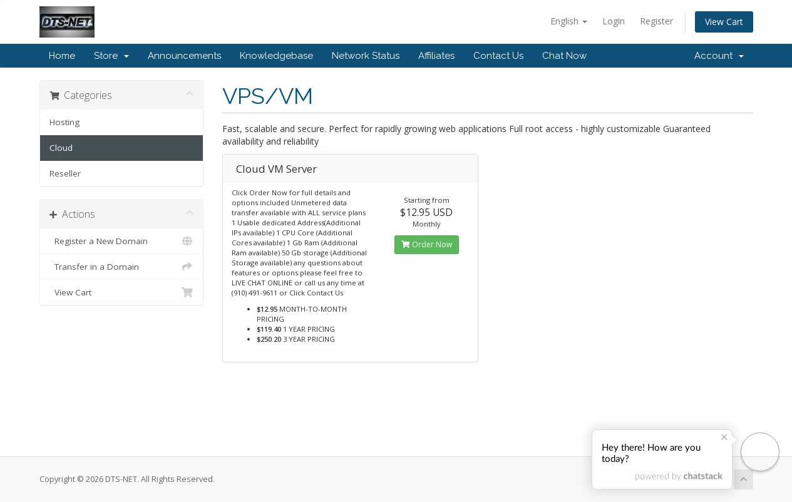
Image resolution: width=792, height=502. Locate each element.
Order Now (426, 244)
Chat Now (564, 55)
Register (656, 21)
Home (62, 55)
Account (719, 55)
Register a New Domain (121, 240)
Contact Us (498, 55)
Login (613, 21)
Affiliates (436, 55)
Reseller (65, 173)
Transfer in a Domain (121, 266)
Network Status (365, 55)
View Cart (724, 22)
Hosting (64, 122)
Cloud (61, 147)
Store (111, 55)
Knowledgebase (276, 55)
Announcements (184, 55)
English (568, 21)
